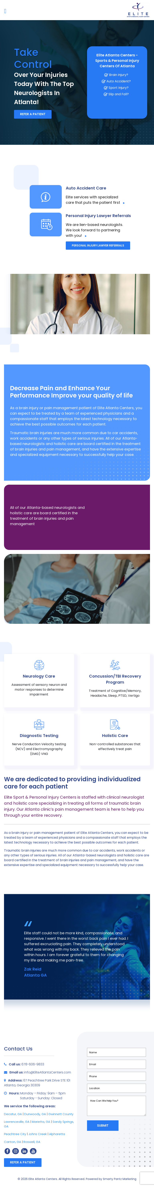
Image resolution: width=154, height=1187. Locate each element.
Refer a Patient (33, 114)
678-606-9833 (32, 1064)
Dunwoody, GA (35, 1114)
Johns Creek (37, 1134)
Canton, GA (12, 1142)
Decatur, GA (13, 1114)
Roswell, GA (31, 1142)
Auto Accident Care (86, 188)
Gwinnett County (60, 1114)
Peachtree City (15, 1134)
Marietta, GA (41, 1122)
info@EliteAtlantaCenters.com (47, 1072)
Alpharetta (57, 1134)
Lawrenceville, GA (16, 1122)
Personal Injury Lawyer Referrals (98, 215)
